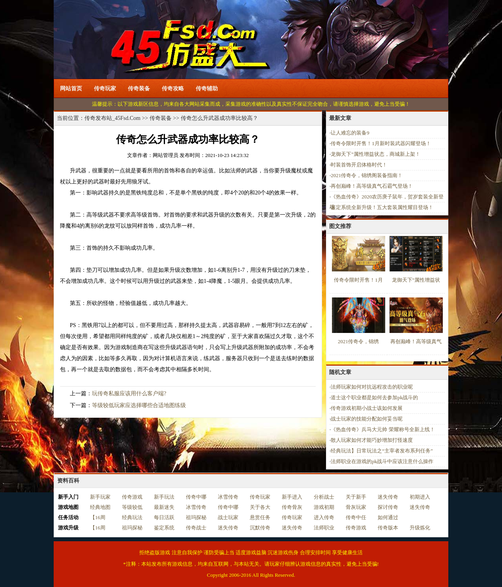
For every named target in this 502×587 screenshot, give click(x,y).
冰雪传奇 (228, 497)
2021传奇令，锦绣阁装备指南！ (367, 175)
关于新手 (356, 497)
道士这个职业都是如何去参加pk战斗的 (374, 397)
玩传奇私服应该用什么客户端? (129, 393)
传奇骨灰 (292, 507)
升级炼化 (420, 528)
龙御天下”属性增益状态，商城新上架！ (375, 154)
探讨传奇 (388, 507)
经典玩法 (132, 517)
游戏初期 (324, 507)
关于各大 (260, 507)
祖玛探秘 (196, 517)
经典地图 (100, 507)
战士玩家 (228, 517)
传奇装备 (139, 89)
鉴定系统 (164, 528)
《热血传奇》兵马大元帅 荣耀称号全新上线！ (383, 429)
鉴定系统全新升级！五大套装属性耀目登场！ (382, 207)
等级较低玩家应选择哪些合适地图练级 (139, 405)
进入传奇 (324, 517)
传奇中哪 (196, 497)
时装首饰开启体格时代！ (359, 165)
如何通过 (388, 517)
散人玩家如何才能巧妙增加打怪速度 (372, 440)
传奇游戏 (132, 497)
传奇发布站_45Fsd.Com (112, 118)
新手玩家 (100, 497)
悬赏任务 (260, 517)
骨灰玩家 (356, 507)
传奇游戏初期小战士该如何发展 (367, 408)
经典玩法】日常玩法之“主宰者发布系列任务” (382, 451)
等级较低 (132, 507)
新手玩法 (164, 497)
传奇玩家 (105, 89)
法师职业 (324, 528)
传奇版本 (388, 528)
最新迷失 (164, 507)
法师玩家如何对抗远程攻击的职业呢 (372, 387)
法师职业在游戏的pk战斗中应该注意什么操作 (382, 461)
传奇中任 (356, 517)
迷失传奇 (388, 497)
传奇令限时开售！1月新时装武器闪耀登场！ (381, 143)
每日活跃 (164, 517)
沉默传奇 (260, 528)
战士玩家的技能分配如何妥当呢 (367, 419)
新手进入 (292, 497)
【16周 (97, 517)
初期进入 (420, 497)
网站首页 (71, 89)
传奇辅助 (207, 89)
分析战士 (324, 497)
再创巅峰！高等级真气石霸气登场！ (372, 186)
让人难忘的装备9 (350, 133)
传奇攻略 (173, 89)
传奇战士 (196, 528)
